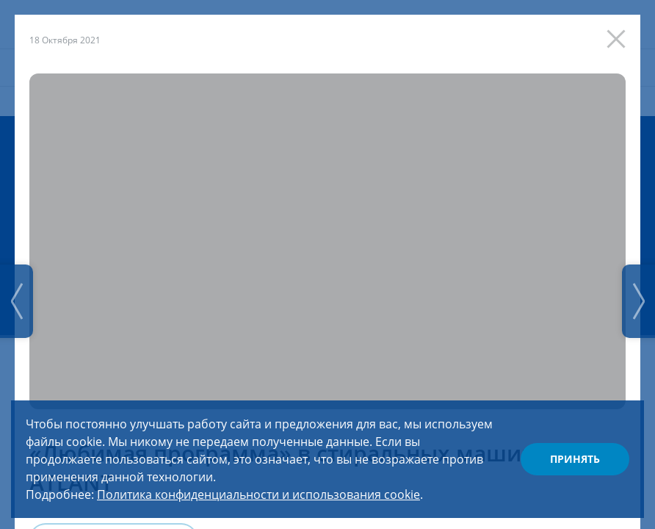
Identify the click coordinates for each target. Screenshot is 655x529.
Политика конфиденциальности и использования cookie (258, 494)
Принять (575, 459)
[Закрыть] (619, 35)
